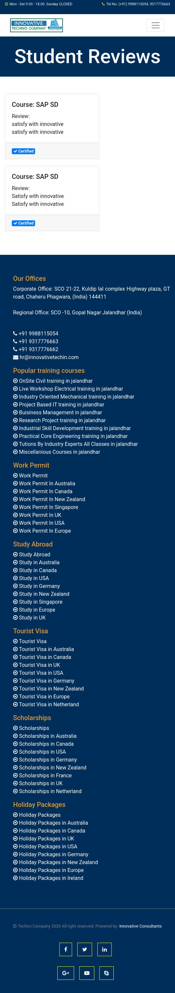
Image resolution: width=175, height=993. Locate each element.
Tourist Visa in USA (40, 673)
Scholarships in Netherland (50, 791)
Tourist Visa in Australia (46, 649)
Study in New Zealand (43, 594)
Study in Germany (39, 586)
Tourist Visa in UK (39, 665)
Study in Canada (37, 570)
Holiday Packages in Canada (51, 831)
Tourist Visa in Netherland (48, 704)
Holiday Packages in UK (46, 839)
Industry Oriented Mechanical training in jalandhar (76, 397)
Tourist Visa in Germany (46, 681)
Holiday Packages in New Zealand (58, 862)
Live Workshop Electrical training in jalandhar (70, 389)
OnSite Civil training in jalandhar (55, 381)
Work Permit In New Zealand (51, 499)
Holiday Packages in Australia (53, 823)
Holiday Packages (39, 815)
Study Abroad (34, 554)
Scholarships (33, 728)
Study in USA (33, 578)
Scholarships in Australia (47, 736)
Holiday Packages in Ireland (50, 878)
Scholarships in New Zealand (52, 767)
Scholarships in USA (42, 752)
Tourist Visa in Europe (44, 696)
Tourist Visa (32, 641)
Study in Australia (39, 562)
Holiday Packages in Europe (51, 870)
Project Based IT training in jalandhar (61, 404)
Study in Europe (36, 610)
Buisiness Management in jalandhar (60, 412)
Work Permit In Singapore (48, 507)
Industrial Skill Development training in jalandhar (74, 428)
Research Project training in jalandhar (62, 420)
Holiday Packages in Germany (53, 854)
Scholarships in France (45, 775)
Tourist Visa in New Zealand (51, 689)
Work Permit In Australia (46, 483)
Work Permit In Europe (44, 531)
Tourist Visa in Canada (44, 657)
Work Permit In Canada (45, 491)
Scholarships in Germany (47, 760)
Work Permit (33, 475)
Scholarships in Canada (46, 744)
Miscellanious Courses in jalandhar (59, 452)
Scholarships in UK (40, 783)
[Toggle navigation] (155, 25)
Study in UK (32, 618)
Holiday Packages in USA (47, 846)
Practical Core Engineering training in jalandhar (72, 436)
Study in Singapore (40, 602)
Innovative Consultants (140, 926)
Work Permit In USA (41, 523)
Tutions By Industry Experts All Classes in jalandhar (78, 444)
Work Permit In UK (39, 515)
